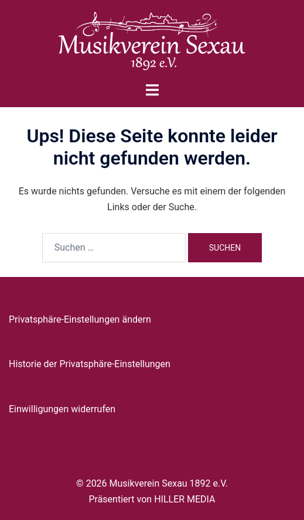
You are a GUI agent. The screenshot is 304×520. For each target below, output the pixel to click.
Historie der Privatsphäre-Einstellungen (89, 364)
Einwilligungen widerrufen (62, 409)
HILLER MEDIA (184, 499)
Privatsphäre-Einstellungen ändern (80, 319)
